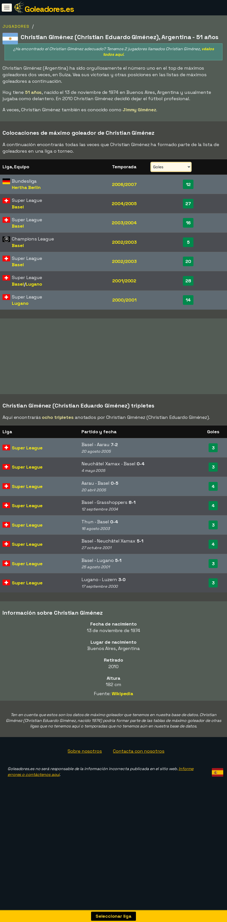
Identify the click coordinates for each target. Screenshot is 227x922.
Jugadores (16, 26)
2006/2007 (124, 184)
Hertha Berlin (26, 187)
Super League (27, 472)
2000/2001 (124, 300)
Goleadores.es (49, 9)
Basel (18, 207)
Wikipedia (122, 718)
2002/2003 (124, 242)
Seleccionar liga (113, 916)
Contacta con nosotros (138, 775)
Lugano (34, 284)
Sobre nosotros (85, 775)
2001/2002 (124, 281)
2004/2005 (124, 203)
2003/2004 (124, 223)
